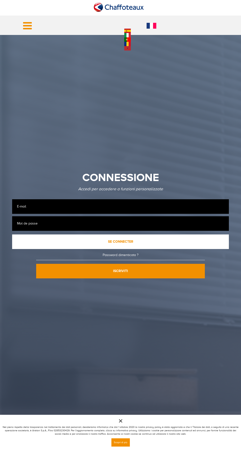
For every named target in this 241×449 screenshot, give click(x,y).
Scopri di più (120, 442)
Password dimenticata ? (120, 255)
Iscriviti (120, 271)
